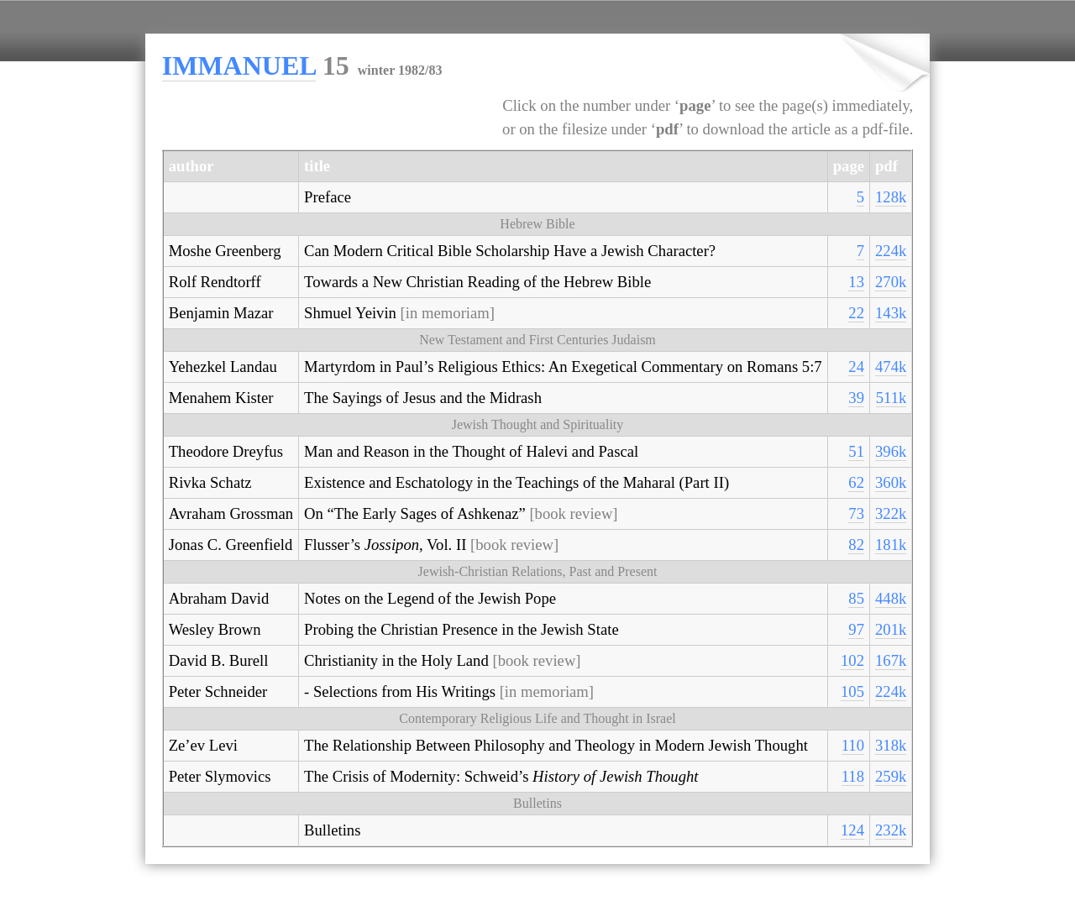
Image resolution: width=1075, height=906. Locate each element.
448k (890, 598)
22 (856, 313)
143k (890, 313)
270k (890, 282)
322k (890, 513)
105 (852, 691)
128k (890, 197)
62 (856, 482)
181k (890, 544)
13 (856, 282)
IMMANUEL (239, 65)
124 (852, 830)
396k (890, 451)
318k (890, 745)
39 (856, 397)
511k (891, 397)
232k (890, 830)
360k (890, 482)
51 (856, 451)
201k (890, 629)
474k (890, 366)
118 (853, 776)
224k (890, 250)
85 (856, 598)
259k (890, 776)
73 (856, 513)
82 (856, 544)
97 (856, 629)
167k (890, 660)
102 (852, 660)
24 (856, 366)
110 (853, 745)
